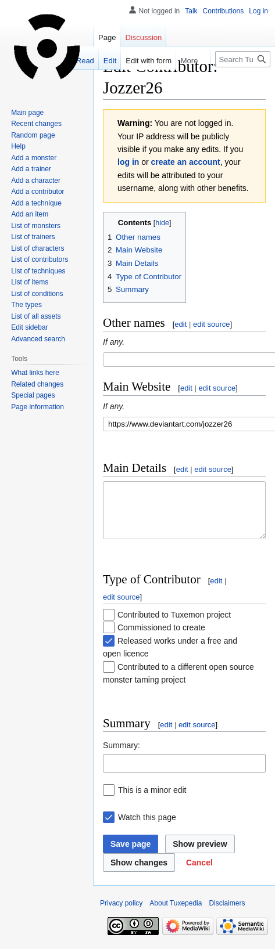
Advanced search (38, 339)
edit (180, 324)
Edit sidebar (29, 327)
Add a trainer (31, 169)
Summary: (121, 755)
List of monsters (35, 226)
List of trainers (33, 237)
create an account (185, 162)
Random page (33, 135)
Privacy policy (121, 914)
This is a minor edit (152, 800)
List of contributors (39, 259)
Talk (191, 11)
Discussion (143, 37)
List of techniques (38, 271)
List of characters (37, 248)
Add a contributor (37, 191)
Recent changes (36, 124)
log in (128, 162)
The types (26, 305)
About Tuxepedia (175, 914)
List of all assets (35, 316)
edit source (211, 324)
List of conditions (37, 294)
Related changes (37, 384)
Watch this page (147, 827)
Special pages (33, 395)
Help (18, 146)
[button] (199, 873)
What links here (35, 373)
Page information (37, 407)
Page (107, 37)
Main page (27, 113)
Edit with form (130, 60)
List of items (29, 282)
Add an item (29, 214)
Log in (258, 11)
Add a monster (33, 158)
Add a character (35, 180)
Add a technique (36, 203)
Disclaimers (227, 914)
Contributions (223, 11)
